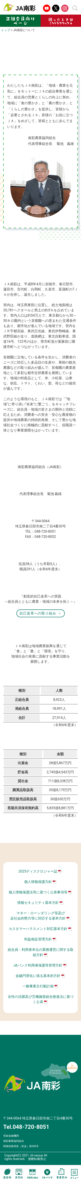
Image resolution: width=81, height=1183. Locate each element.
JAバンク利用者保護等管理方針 (37, 965)
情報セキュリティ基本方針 (38, 903)
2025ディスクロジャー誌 (38, 871)
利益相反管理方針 (38, 939)
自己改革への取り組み (37, 613)
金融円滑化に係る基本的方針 (38, 976)
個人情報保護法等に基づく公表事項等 (38, 892)
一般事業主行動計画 (38, 986)
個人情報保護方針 (38, 882)
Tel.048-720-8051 (26, 1127)
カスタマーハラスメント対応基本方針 (38, 929)
